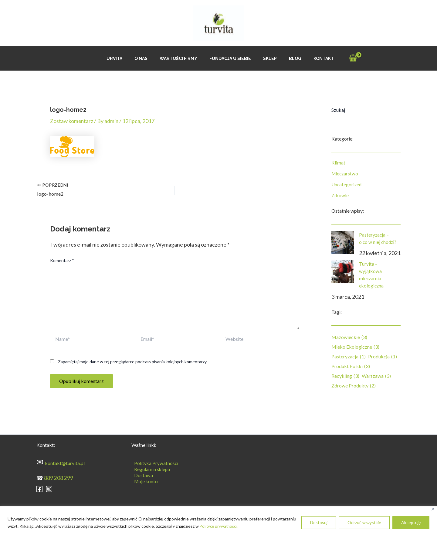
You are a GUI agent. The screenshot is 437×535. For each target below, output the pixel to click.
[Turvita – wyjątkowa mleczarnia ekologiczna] (342, 271)
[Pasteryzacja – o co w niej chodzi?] (342, 242)
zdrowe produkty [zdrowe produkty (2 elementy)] (353, 385)
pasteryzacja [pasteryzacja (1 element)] (348, 356)
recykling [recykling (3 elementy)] (345, 376)
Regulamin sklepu (149, 468)
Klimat (338, 162)
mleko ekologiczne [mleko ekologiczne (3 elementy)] (355, 347)
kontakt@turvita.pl (65, 462)
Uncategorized (347, 184)
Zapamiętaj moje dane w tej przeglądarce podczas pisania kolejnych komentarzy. (132, 361)
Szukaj (338, 110)
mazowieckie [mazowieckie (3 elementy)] (349, 337)
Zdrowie (340, 195)
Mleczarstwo (345, 173)
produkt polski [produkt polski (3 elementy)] (350, 366)
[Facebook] (39, 488)
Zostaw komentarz (72, 121)
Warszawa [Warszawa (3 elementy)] (376, 376)
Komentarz (62, 259)
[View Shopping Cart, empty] (340, 58)
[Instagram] (49, 488)
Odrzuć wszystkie (364, 522)
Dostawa (140, 474)
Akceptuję (411, 522)
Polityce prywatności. (220, 526)
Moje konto (143, 480)
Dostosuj (318, 522)
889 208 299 (58, 477)
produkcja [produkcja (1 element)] (382, 356)
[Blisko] (433, 509)
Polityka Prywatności (153, 462)
